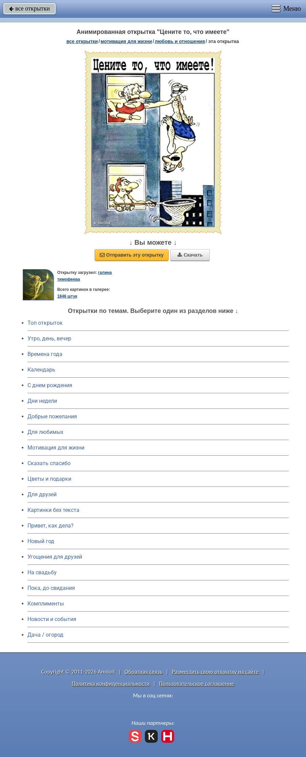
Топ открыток (45, 323)
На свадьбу (42, 572)
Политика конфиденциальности (111, 683)
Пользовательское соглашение (196, 683)
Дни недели (42, 401)
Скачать (190, 255)
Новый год (40, 541)
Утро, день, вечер (49, 338)
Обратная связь (143, 671)
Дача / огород (45, 635)
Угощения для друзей (54, 557)
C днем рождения (49, 385)
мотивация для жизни (126, 41)
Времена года (44, 354)
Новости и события (51, 619)
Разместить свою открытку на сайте (215, 671)
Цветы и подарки (49, 479)
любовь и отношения (180, 41)
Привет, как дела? (50, 525)
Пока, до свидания (51, 588)
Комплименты (45, 603)
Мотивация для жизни (55, 447)
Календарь (41, 369)
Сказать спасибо (49, 463)
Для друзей (42, 494)
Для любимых (45, 432)
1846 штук (67, 296)
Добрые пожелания (52, 416)
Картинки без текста (53, 510)
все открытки (29, 8)
